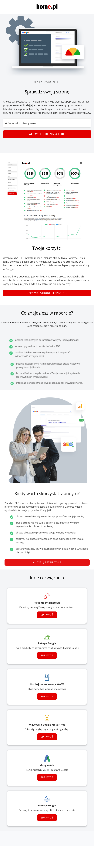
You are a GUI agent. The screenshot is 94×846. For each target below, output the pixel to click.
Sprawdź (47, 614)
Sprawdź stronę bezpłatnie (47, 293)
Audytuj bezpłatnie (47, 134)
